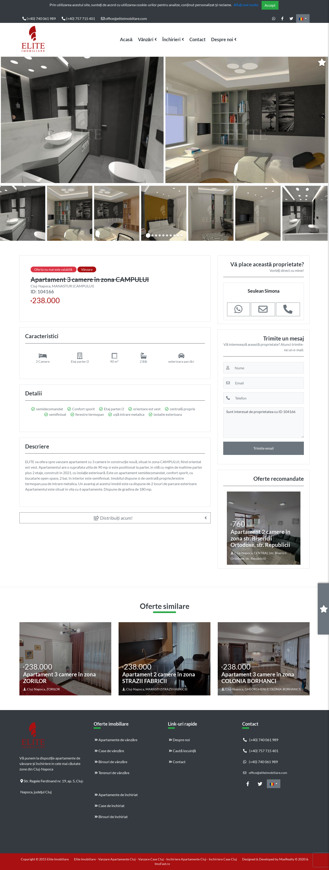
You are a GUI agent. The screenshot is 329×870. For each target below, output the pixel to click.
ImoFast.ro (162, 864)
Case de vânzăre (109, 750)
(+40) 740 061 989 (39, 18)
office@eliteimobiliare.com (124, 18)
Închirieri (171, 39)
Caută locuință (182, 750)
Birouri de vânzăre (111, 761)
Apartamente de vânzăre (116, 740)
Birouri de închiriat (111, 816)
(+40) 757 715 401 (78, 18)
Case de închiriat (110, 805)
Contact (197, 39)
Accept (270, 5)
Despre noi (222, 39)
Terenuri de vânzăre (112, 772)
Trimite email (263, 448)
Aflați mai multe (245, 5)
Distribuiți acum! (113, 518)
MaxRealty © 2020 (292, 859)
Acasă (126, 39)
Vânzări (145, 39)
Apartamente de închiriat (116, 794)
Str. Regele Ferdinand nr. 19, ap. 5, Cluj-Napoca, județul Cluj (52, 782)
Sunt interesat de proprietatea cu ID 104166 (263, 423)
